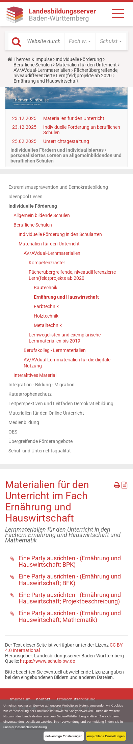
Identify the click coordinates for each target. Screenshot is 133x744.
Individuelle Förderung (79, 59)
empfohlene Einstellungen (106, 736)
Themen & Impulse (33, 59)
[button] (80, 41)
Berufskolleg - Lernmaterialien (55, 350)
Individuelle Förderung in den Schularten (60, 234)
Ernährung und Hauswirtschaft (66, 297)
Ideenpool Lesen (25, 196)
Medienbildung (23, 422)
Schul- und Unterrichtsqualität (39, 450)
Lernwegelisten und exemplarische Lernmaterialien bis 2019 (65, 338)
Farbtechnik (46, 306)
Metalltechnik (48, 325)
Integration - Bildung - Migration (41, 384)
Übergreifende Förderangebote (40, 441)
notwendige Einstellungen (63, 736)
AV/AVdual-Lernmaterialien (42, 70)
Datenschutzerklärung (31, 727)
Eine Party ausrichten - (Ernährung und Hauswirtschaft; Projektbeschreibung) (70, 598)
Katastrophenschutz (30, 394)
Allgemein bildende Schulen (42, 215)
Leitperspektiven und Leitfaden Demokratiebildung (60, 403)
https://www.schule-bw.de (47, 661)
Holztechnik (46, 316)
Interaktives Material (35, 375)
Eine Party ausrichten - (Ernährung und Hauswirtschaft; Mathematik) (70, 616)
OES (12, 432)
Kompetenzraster (47, 262)
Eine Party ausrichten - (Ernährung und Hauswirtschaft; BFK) (70, 580)
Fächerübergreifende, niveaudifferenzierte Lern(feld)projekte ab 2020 (66, 72)
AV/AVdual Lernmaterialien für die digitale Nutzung (67, 362)
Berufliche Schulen (33, 64)
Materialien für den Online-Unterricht (46, 413)
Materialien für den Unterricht (86, 64)
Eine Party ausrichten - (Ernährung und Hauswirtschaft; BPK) (70, 561)
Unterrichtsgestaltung (66, 141)
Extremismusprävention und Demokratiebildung (58, 187)
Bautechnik (45, 287)
